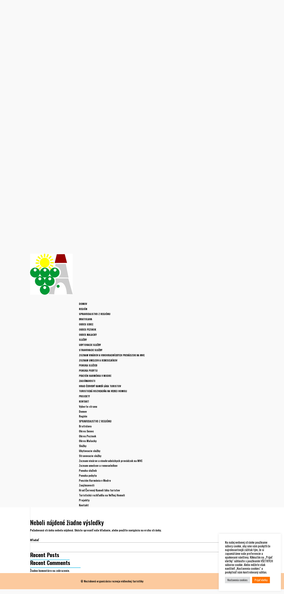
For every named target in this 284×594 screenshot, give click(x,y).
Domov (83, 303)
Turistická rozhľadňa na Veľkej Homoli (103, 391)
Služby (82, 446)
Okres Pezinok (87, 329)
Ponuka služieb (88, 365)
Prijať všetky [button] (261, 580)
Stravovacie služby (90, 350)
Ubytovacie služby (90, 345)
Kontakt (84, 505)
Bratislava (85, 319)
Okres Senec (86, 324)
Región (83, 416)
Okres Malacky (88, 334)
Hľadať (34, 540)
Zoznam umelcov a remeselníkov (98, 360)
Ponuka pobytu (88, 370)
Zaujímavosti (86, 485)
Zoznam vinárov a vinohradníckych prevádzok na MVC (112, 355)
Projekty (84, 500)
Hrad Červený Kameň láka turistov (100, 386)
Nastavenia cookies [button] (237, 580)
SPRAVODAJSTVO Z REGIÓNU (94, 314)
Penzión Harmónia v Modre (95, 375)
